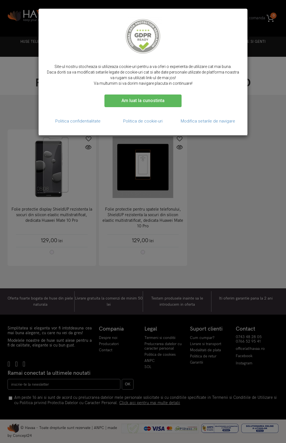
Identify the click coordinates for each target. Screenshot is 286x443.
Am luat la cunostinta (143, 100)
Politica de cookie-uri (143, 121)
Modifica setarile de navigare (208, 121)
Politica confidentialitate (78, 121)
